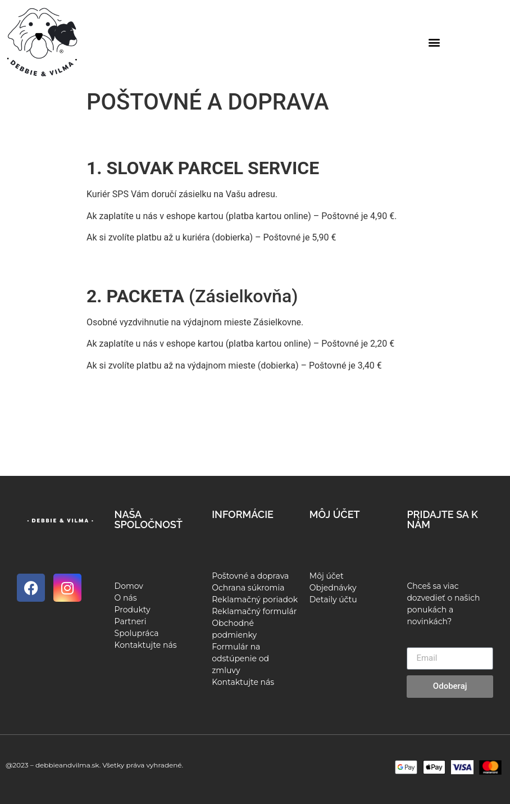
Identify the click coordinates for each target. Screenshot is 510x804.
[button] (434, 42)
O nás (126, 598)
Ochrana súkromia (248, 588)
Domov (129, 586)
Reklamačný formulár (254, 611)
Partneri (131, 621)
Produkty (133, 610)
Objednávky (333, 588)
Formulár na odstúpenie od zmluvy (240, 658)
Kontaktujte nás (146, 645)
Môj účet (326, 576)
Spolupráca (137, 633)
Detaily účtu (333, 599)
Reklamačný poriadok (255, 599)
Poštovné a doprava (250, 576)
